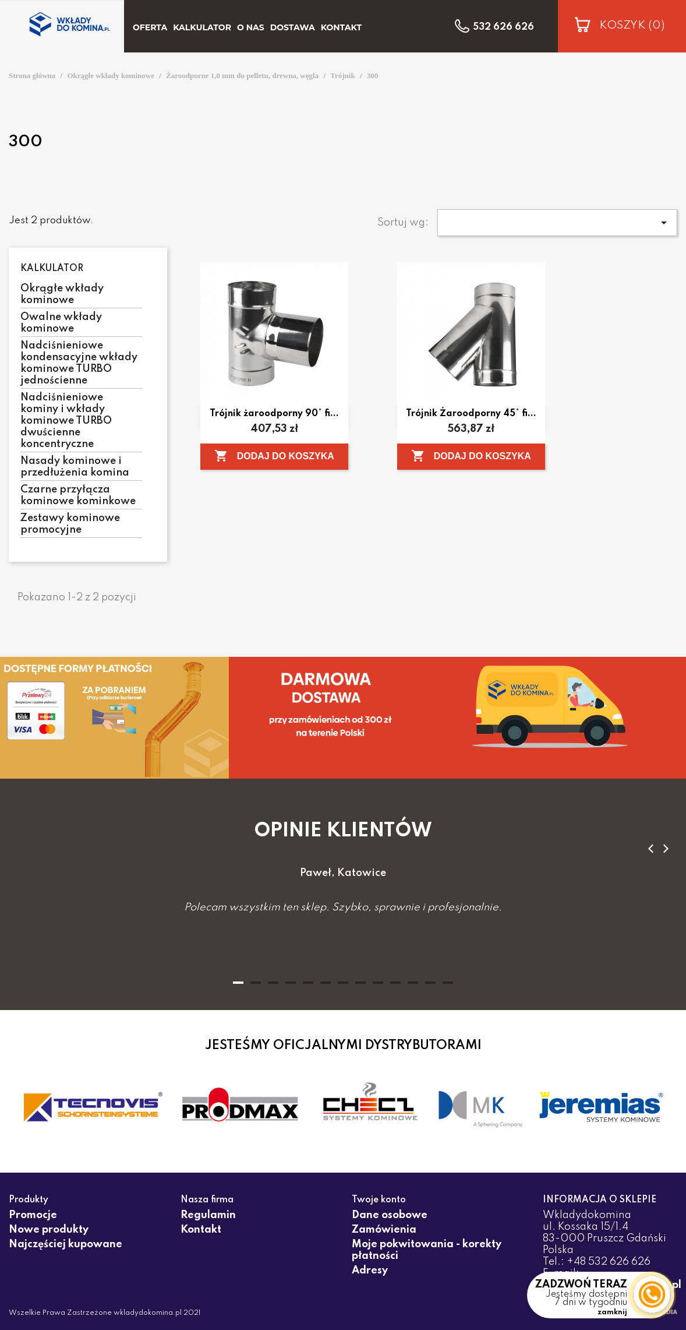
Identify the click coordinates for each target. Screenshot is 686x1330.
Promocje (33, 1215)
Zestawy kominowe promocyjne (70, 524)
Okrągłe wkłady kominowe (62, 294)
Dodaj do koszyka (274, 456)
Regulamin (208, 1215)
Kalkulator (51, 268)
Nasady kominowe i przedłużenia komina (74, 467)
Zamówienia (384, 1230)
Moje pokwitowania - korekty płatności (426, 1250)
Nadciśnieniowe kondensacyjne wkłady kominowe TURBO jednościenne (78, 363)
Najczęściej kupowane (65, 1244)
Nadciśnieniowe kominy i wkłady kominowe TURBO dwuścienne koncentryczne (66, 420)
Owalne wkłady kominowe (61, 323)
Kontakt (201, 1230)
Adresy (370, 1270)
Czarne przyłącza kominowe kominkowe (78, 495)
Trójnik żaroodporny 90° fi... (274, 413)
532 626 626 (503, 27)
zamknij (612, 1312)
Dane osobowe (389, 1215)
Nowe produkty (49, 1230)
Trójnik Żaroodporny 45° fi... (471, 413)
